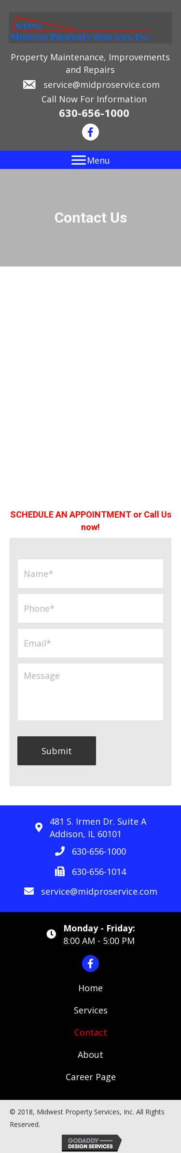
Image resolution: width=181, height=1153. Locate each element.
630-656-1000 (94, 112)
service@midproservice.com (101, 84)
